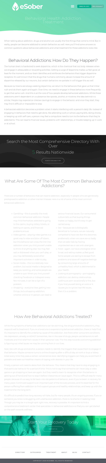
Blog (75, 452)
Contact (86, 452)
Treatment (51, 452)
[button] (72, 6)
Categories (35, 452)
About (64, 452)
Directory (20, 452)
